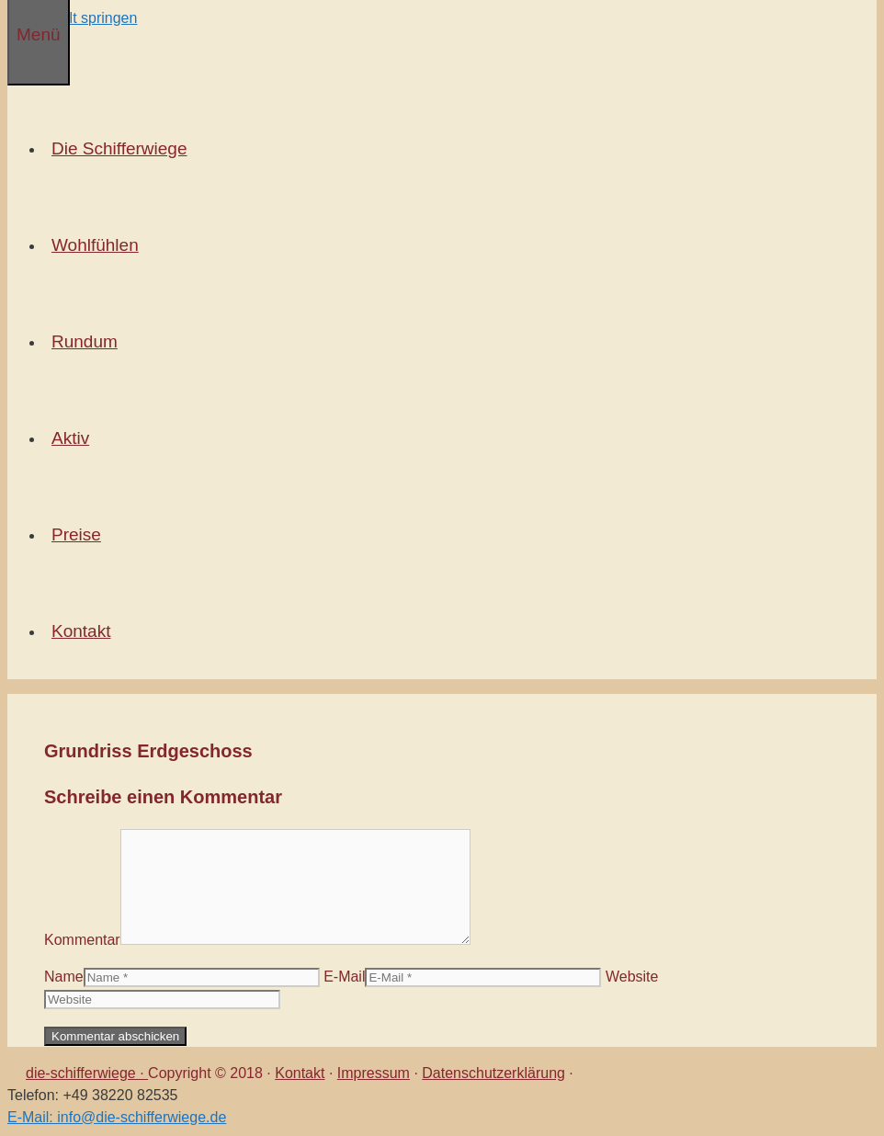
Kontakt (299, 1073)
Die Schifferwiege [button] (123, 148)
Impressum (373, 1073)
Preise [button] (79, 534)
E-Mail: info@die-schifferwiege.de (116, 1117)
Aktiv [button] (73, 438)
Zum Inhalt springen (72, 18)
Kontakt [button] (84, 631)
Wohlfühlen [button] (98, 245)
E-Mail (344, 976)
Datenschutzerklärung (493, 1073)
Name (64, 976)
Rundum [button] (88, 341)
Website (632, 976)
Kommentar (82, 940)
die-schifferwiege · (87, 1073)
